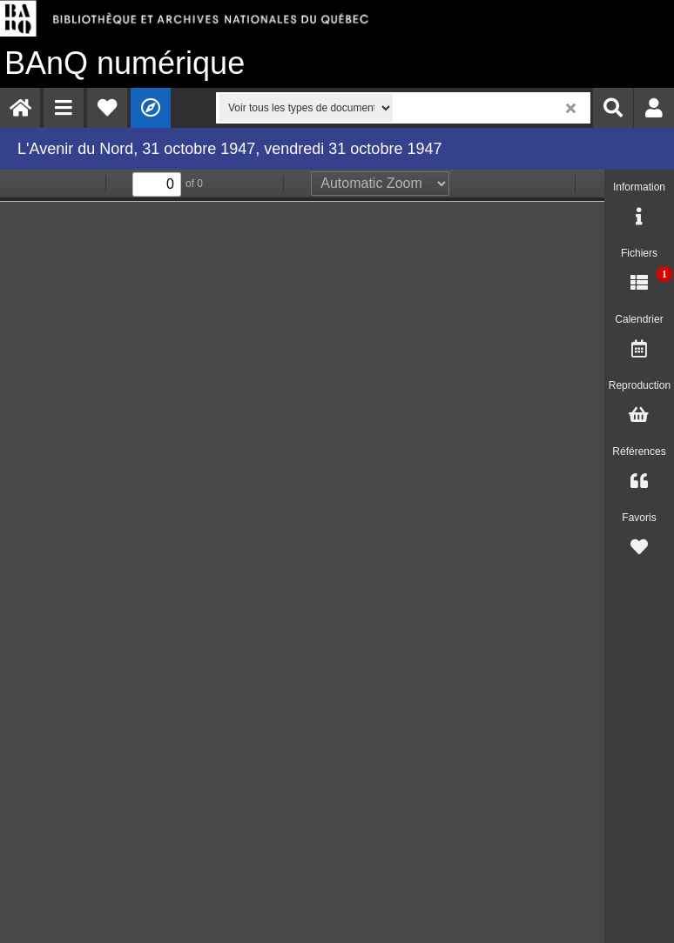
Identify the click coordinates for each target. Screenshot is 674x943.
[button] (64, 108)
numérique (124, 63)
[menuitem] (20, 108)
